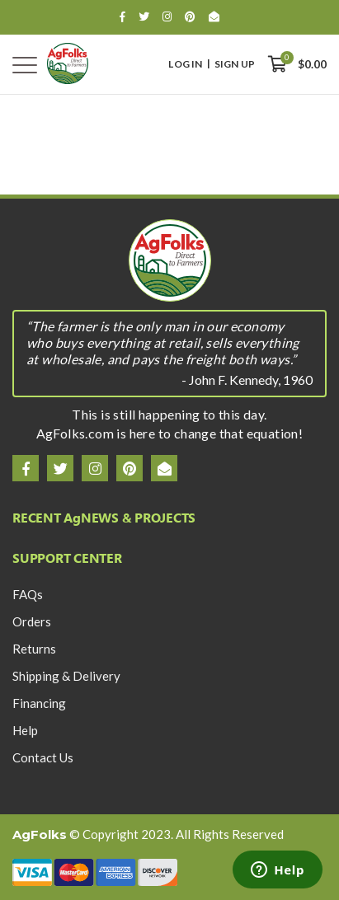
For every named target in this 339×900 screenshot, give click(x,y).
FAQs (27, 594)
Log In (185, 64)
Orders (31, 621)
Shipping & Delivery (66, 675)
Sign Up (234, 64)
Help (25, 730)
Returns (34, 648)
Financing (39, 703)
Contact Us (42, 757)
